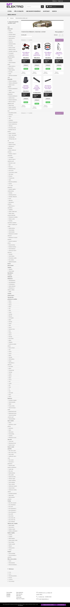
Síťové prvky (10, 170)
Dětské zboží (10, 28)
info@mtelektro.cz (45, 599)
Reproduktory (10, 272)
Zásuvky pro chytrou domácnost (12, 251)
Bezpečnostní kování (12, 411)
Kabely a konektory (12, 107)
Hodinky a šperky (11, 529)
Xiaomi (9, 302)
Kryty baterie (10, 338)
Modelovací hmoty (12, 49)
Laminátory (10, 120)
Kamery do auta (11, 445)
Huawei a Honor (11, 347)
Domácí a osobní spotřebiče (11, 447)
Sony (9, 308)
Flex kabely (10, 366)
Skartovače (10, 114)
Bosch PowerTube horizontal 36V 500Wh (37, 88)
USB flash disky (11, 137)
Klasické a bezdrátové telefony (12, 242)
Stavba (9, 560)
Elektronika (10, 79)
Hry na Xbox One (11, 519)
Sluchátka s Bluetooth (12, 196)
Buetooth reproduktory (12, 181)
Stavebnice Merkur (12, 34)
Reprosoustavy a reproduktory (11, 206)
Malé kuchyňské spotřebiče (11, 498)
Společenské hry (11, 38)
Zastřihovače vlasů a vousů (12, 457)
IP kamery (10, 176)
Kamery (9, 263)
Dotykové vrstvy (11, 329)
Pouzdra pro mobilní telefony (12, 345)
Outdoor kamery (11, 295)
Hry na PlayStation (12, 504)
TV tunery (10, 274)
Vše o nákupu (19, 11)
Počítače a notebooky (12, 81)
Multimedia (10, 276)
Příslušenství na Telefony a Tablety (11, 289)
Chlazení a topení (11, 478)
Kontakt (46, 11)
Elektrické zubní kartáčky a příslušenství (12, 466)
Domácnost (12, 18)
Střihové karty (11, 105)
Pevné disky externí (12, 127)
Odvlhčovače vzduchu (12, 486)
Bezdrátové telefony (12, 246)
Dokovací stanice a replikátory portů (12, 102)
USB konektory (11, 359)
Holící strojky (11, 454)
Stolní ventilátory (11, 482)
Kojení (9, 73)
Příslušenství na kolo (12, 437)
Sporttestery (10, 428)
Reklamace (12, 14)
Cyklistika (10, 435)
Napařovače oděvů (11, 476)
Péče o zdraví (11, 459)
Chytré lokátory (11, 256)
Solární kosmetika (11, 402)
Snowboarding (11, 433)
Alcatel (9, 312)
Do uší (9, 198)
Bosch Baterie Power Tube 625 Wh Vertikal (47, 87)
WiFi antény (10, 174)
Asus (9, 390)
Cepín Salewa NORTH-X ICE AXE (58, 54)
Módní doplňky (11, 525)
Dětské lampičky (11, 538)
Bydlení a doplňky (11, 532)
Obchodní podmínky (33, 11)
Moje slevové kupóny (20, 598)
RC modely (10, 45)
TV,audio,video (11, 178)
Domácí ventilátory (12, 480)
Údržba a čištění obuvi (12, 211)
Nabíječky (10, 269)
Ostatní (9, 360)
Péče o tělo (10, 471)
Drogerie (9, 551)
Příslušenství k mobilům (13, 217)
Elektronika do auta (12, 443)
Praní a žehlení (11, 542)
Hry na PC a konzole (12, 502)
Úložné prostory (11, 547)
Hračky (9, 30)
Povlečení (10, 60)
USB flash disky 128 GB (12, 139)
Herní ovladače (11, 265)
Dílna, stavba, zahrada (12, 559)
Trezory (10, 116)
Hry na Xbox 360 (11, 517)
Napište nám (60, 1)
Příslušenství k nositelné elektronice (13, 234)
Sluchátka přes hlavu (12, 194)
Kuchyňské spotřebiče (12, 493)
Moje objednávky (19, 592)
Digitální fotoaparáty (12, 261)
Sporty (9, 430)
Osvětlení (10, 534)
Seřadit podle (23, 34)
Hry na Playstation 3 (12, 510)
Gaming (9, 500)
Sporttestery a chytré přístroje (12, 425)
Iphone (9, 306)
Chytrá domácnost (11, 248)
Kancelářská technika (12, 112)
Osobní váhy (10, 469)
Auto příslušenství (11, 282)
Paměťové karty (11, 97)
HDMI (9, 291)
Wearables (10, 254)
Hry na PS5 (10, 506)
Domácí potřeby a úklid (12, 540)
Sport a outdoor (11, 420)
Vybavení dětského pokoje (12, 63)
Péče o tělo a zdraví (12, 450)
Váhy (9, 118)
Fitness (9, 422)
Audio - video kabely (12, 135)
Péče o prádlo (11, 474)
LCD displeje (11, 317)
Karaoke (10, 183)
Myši (9, 164)
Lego (9, 26)
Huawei (9, 304)
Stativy (9, 396)
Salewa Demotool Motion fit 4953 (36, 54)
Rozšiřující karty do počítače (12, 130)
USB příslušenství (11, 280)
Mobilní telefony (11, 228)
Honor (9, 394)
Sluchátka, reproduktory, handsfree (12, 221)
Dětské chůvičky (11, 69)
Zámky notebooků (11, 286)
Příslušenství (10, 278)
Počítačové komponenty (12, 122)
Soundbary (10, 209)
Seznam (62, 35)
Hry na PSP (10, 514)
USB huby (10, 125)
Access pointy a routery (12, 172)
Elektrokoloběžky (11, 418)
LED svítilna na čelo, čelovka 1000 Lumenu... (25, 54)
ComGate (10, 579)
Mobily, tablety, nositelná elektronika (11, 214)
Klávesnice (10, 166)
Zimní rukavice (11, 527)
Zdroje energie (11, 271)
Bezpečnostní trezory (12, 413)
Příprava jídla (11, 495)
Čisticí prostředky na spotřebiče (12, 556)
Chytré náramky (11, 231)
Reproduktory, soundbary (11, 203)
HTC (9, 385)
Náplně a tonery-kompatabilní (11, 93)
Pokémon (10, 58)
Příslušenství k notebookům (11, 147)
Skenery (10, 90)
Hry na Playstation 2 (12, 512)
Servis (54, 11)
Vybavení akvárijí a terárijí (12, 408)
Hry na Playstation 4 (12, 508)
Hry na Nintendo (11, 521)
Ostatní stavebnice (11, 36)
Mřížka (60, 35)
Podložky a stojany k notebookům (12, 154)
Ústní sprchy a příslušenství (11, 462)
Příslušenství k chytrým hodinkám (12, 238)
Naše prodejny (11, 581)
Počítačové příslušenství (12, 88)
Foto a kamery (11, 259)
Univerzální (10, 392)
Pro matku (10, 71)
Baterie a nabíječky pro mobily (12, 225)
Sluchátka (10, 192)
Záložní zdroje (11, 142)
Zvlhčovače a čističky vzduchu (12, 490)
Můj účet (18, 590)
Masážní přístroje (11, 472)
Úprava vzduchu (11, 484)
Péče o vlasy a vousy (12, 452)
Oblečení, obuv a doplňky (13, 523)
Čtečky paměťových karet (12, 110)
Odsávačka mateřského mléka (12, 76)
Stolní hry (10, 40)
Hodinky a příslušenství (12, 530)
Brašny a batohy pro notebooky (12, 151)
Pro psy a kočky (11, 405)
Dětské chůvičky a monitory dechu (11, 67)
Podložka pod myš (11, 168)
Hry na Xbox (10, 515)
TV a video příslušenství (10, 186)
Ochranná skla (11, 370)
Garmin (9, 383)
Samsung (10, 314)
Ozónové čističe (11, 487)
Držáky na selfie (11, 218)
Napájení (9, 267)
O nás (10, 11)
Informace (11, 569)
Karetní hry (10, 41)
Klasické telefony (11, 244)
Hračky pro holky (11, 47)
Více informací (20, 605)
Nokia (9, 310)
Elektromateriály (11, 562)
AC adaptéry (10, 157)
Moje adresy (18, 595)
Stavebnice (10, 32)
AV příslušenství (11, 284)
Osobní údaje (18, 597)
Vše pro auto (10, 441)
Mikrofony (10, 200)
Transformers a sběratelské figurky (11, 56)
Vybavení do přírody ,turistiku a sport (12, 416)
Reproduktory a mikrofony (11, 363)
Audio (9, 179)
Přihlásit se (54, 1)
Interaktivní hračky (12, 43)
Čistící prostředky (11, 553)
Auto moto (10, 439)
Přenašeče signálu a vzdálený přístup (12, 190)
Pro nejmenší (10, 53)
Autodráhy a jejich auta (12, 51)
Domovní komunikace (12, 564)
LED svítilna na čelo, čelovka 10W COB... (47, 54)
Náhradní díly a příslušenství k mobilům (12, 298)
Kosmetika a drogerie (12, 400)
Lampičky (10, 536)
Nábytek (10, 545)
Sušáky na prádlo (11, 544)
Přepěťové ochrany (12, 144)
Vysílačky (9, 293)
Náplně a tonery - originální (11, 85)
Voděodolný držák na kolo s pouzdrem (25, 87)
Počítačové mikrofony (12, 99)
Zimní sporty (10, 431)
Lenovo (9, 353)
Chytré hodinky (11, 230)
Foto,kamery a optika (12, 257)
